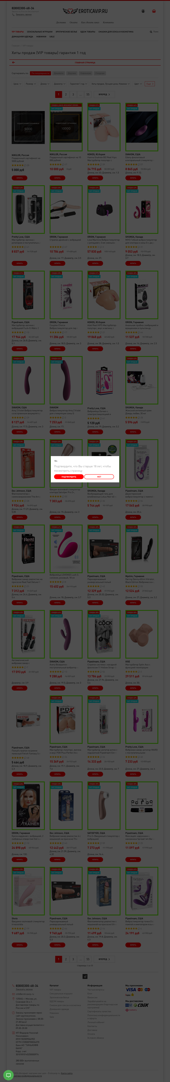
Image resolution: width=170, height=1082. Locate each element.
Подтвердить (69, 476)
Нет (99, 476)
